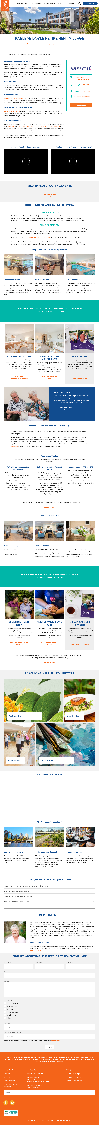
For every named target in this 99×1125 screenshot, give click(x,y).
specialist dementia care (36, 126)
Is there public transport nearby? (49, 891)
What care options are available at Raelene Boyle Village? (49, 886)
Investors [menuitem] (7, 1077)
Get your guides (80, 378)
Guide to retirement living (82, 98)
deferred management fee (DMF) (37, 237)
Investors (61, 3)
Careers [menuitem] (7, 1074)
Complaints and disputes (63, 1120)
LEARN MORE (49, 507)
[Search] (49, 1092)
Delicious (14, 446)
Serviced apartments (12, 111)
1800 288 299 (38, 1073)
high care (22, 126)
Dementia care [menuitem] (69, 44)
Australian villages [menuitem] (73, 1074)
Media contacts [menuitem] (10, 1081)
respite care (55, 126)
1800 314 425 (85, 91)
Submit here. (55, 1040)
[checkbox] (49, 1010)
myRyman (42, 444)
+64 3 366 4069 (33, 1087)
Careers (71, 3)
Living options (35, 3)
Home (11, 54)
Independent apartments (13, 98)
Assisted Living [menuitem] (44, 44)
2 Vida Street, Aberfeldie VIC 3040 (82, 78)
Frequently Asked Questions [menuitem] (11, 1085)
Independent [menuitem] (30, 44)
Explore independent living (19, 377)
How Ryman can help (66, 408)
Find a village (22, 3)
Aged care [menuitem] (56, 44)
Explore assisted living (49, 377)
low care (11, 126)
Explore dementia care (49, 643)
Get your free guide (80, 644)
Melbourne (32, 54)
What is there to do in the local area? (49, 896)
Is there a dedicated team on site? (49, 901)
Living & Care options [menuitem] (74, 1081)
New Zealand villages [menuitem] (74, 1077)
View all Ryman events (49, 195)
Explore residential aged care (19, 643)
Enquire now (81, 105)
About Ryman (49, 3)
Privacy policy (50, 1120)
